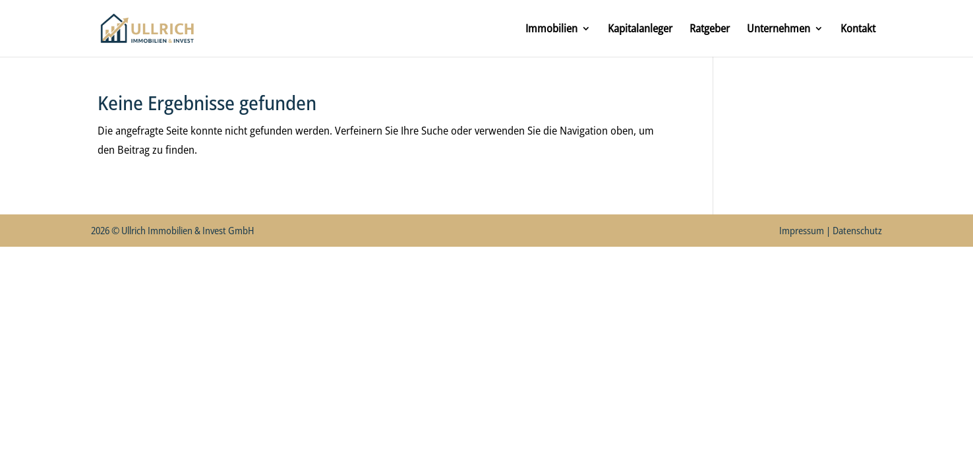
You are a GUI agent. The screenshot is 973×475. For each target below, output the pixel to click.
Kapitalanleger (640, 30)
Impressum (801, 230)
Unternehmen (778, 30)
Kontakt (857, 30)
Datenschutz (857, 230)
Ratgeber (710, 30)
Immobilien (551, 30)
